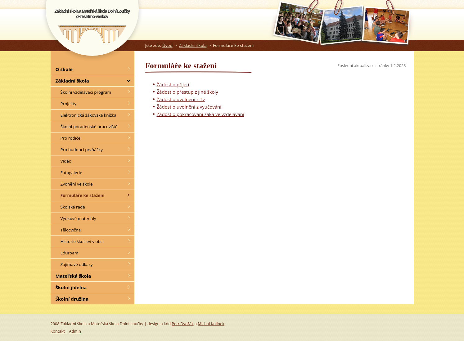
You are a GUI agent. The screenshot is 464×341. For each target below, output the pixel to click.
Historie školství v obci (82, 241)
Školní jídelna (71, 287)
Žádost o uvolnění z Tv (181, 99)
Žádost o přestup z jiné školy (187, 92)
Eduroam (70, 253)
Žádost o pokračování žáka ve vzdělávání (200, 114)
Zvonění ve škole (77, 184)
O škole (64, 69)
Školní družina (72, 299)
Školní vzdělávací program (86, 92)
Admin (75, 331)
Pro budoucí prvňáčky (82, 149)
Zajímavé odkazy (77, 264)
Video (66, 161)
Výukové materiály (78, 218)
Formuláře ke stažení (83, 195)
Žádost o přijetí (173, 84)
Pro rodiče (71, 138)
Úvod (167, 45)
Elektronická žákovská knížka (88, 115)
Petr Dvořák (182, 323)
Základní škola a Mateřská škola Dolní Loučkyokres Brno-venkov (92, 14)
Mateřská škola (73, 276)
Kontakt (58, 331)
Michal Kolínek (211, 323)
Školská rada (73, 207)
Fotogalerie (71, 172)
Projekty (68, 103)
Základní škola (192, 45)
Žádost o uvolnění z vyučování (189, 107)
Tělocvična (71, 230)
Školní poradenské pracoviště (89, 126)
